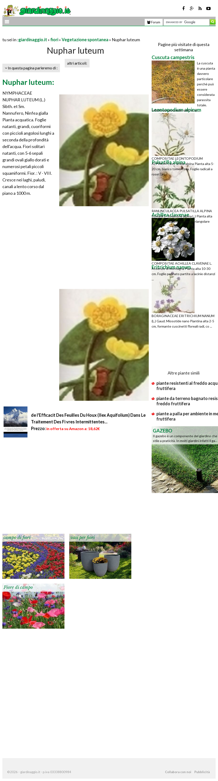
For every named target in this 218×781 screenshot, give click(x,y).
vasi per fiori (82, 537)
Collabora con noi (178, 772)
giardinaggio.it (32, 39)
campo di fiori (17, 537)
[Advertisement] (58, 34)
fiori (54, 39)
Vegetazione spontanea (85, 39)
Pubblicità (202, 772)
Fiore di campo (18, 587)
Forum (153, 22)
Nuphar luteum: (28, 82)
